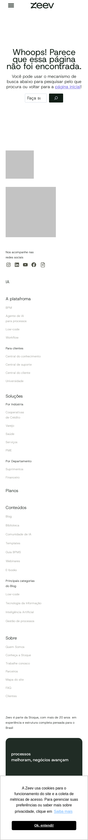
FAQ (8, 688)
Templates (13, 543)
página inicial (67, 87)
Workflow (12, 337)
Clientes (11, 696)
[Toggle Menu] (11, 5)
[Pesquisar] (56, 98)
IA (7, 282)
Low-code (12, 329)
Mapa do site (15, 680)
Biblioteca (12, 525)
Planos (12, 490)
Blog (9, 516)
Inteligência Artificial (20, 612)
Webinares (13, 561)
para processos (16, 321)
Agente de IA (15, 316)
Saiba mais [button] (63, 811)
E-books (11, 570)
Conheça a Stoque (18, 655)
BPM (9, 308)
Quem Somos (15, 647)
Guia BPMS (13, 552)
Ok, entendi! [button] (44, 825)
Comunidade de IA (18, 534)
